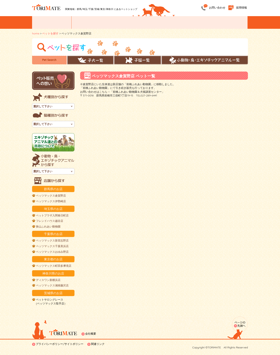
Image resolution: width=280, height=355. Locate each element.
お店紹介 (123, 22)
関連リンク (98, 344)
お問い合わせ (217, 7)
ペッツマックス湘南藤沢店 (52, 285)
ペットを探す (89, 22)
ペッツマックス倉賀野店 (51, 195)
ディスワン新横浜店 (48, 280)
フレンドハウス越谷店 (49, 221)
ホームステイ (230, 22)
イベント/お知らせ (51, 22)
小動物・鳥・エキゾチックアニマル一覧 (205, 60)
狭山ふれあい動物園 (48, 226)
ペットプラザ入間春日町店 (52, 215)
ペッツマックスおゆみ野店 (52, 252)
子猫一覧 (137, 60)
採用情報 (241, 7)
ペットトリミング (159, 22)
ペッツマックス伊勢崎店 (51, 201)
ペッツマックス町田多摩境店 (53, 266)
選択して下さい (42, 106)
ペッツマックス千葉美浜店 (52, 246)
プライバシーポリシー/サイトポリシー (59, 344)
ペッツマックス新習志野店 (52, 240)
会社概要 (90, 333)
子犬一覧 (90, 60)
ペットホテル (195, 22)
